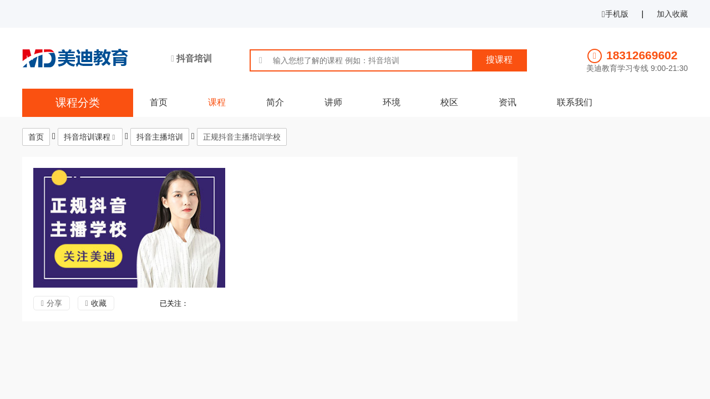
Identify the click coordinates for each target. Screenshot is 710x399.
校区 (449, 102)
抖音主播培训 (159, 136)
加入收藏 (672, 13)
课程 (217, 102)
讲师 (333, 102)
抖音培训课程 (87, 136)
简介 (275, 102)
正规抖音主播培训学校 (242, 136)
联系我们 (574, 102)
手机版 (615, 13)
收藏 (98, 303)
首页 (159, 102)
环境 (391, 102)
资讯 (507, 102)
